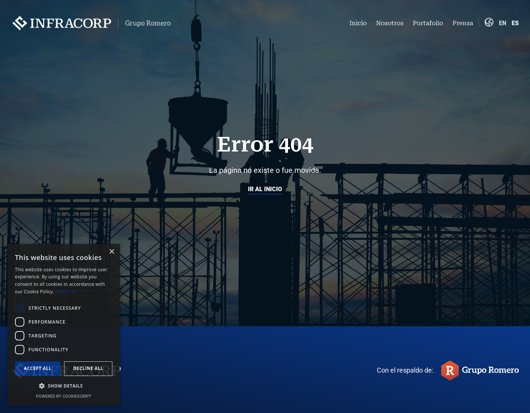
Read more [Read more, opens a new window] (66, 291)
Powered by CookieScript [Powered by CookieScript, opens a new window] (63, 396)
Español (515, 20)
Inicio (358, 20)
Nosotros (389, 20)
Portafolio (428, 20)
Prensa (462, 20)
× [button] (111, 252)
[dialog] (63, 325)
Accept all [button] (38, 368)
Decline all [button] (88, 368)
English (502, 20)
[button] (63, 386)
